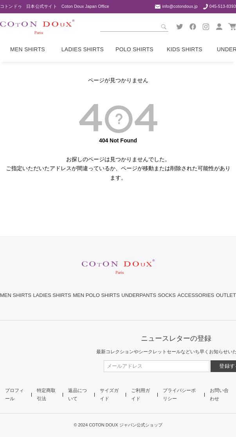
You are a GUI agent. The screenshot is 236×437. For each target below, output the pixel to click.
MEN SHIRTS (15, 295)
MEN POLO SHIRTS (96, 295)
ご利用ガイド (140, 394)
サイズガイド (109, 394)
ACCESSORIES (195, 295)
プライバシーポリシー (179, 394)
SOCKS (167, 295)
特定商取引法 (46, 394)
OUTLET (226, 295)
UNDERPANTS (138, 295)
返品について (77, 394)
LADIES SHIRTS (52, 295)
